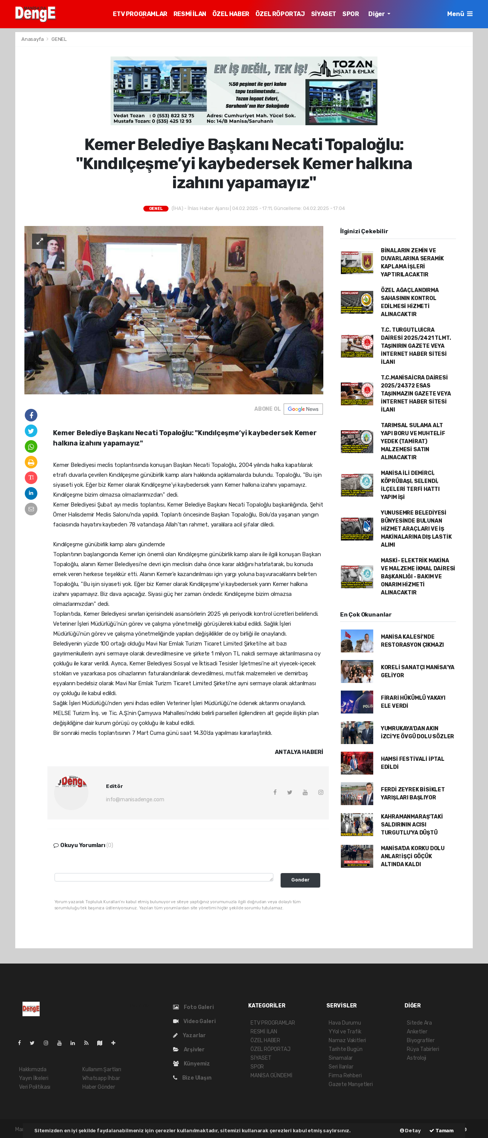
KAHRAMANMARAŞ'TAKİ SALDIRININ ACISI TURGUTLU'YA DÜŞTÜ (412, 825)
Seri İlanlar (341, 1067)
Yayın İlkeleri (33, 1078)
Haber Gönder (98, 1087)
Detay (410, 1130)
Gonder (300, 880)
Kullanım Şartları (101, 1069)
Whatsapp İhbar (101, 1078)
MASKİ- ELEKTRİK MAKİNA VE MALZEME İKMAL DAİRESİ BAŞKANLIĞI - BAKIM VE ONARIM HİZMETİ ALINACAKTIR (418, 576)
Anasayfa (33, 39)
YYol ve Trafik (345, 1031)
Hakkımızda (33, 1069)
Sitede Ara (419, 1023)
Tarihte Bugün (346, 1049)
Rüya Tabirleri (423, 1049)
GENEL (59, 39)
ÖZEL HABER (230, 14)
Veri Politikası (34, 1087)
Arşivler (189, 1049)
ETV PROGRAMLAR (140, 14)
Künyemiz (191, 1064)
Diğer (377, 14)
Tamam (441, 1130)
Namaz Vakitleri (347, 1040)
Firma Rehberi (345, 1075)
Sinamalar (341, 1058)
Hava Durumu (345, 1023)
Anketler (417, 1031)
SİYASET (323, 14)
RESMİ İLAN (189, 14)
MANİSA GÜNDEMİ (271, 1075)
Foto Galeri (193, 1007)
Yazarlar (189, 1035)
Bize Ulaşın (192, 1078)
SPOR (350, 14)
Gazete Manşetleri (351, 1084)
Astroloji (416, 1058)
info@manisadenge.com (135, 799)
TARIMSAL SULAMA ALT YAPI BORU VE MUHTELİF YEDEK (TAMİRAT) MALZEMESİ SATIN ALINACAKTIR (413, 441)
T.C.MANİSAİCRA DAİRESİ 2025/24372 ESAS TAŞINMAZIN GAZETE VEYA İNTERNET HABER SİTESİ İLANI (416, 393)
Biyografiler (421, 1040)
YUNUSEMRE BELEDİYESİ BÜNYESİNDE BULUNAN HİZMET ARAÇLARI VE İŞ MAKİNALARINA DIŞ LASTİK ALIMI (416, 529)
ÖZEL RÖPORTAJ (280, 14)
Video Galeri (194, 1021)
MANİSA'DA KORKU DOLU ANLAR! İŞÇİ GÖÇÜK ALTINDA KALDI (413, 856)
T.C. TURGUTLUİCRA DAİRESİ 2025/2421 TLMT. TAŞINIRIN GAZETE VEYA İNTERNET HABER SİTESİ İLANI (416, 346)
